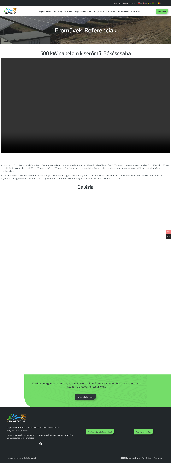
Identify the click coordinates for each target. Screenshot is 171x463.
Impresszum (11, 458)
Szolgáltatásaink (65, 11)
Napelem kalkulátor (47, 11)
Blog (115, 3)
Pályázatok (99, 11)
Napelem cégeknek (84, 11)
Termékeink (111, 11)
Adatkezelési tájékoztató (26, 458)
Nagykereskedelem (127, 3)
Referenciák (124, 11)
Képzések (136, 11)
